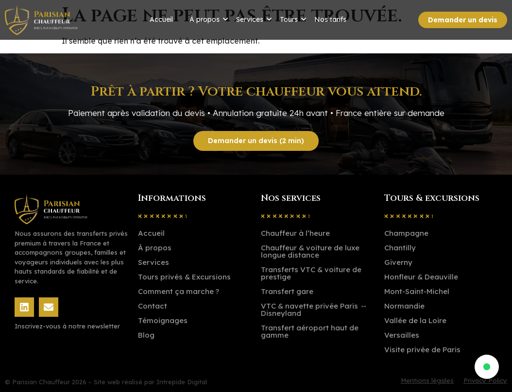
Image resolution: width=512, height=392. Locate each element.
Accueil (161, 19)
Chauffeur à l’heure (295, 233)
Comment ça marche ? (178, 291)
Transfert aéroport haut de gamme (309, 331)
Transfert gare (287, 291)
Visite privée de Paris (422, 349)
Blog (146, 335)
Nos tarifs (330, 19)
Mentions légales (427, 380)
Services (249, 19)
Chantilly (400, 247)
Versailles (401, 335)
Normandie (404, 306)
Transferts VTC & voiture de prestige (311, 273)
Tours (289, 19)
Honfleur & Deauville (421, 276)
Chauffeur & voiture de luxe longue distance (310, 251)
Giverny (398, 262)
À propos (204, 19)
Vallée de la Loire (415, 320)
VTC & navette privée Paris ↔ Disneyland (314, 309)
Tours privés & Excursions (184, 276)
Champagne (406, 233)
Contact (152, 306)
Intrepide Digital (181, 382)
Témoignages (163, 320)
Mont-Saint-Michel (416, 291)
